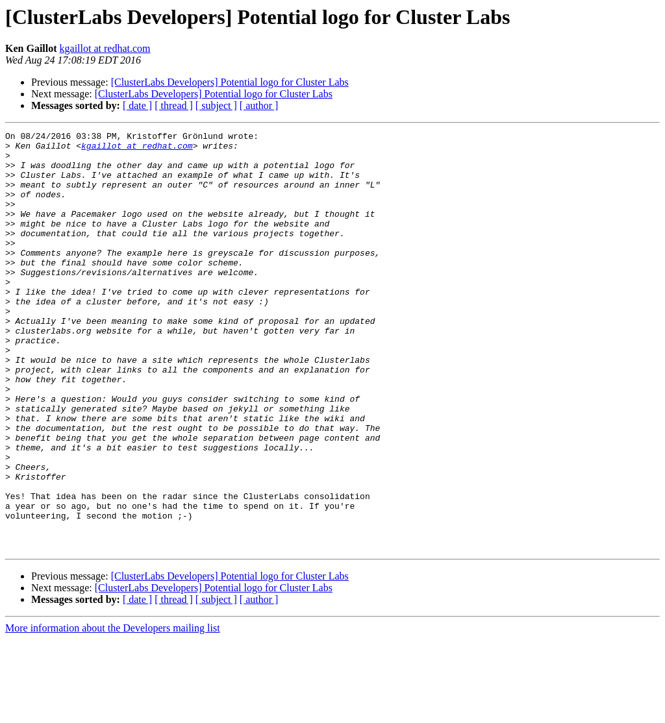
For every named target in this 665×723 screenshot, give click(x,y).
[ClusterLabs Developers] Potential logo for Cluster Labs (230, 82)
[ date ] (137, 105)
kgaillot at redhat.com (105, 48)
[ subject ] (216, 105)
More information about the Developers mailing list (112, 711)
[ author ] (259, 105)
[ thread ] (174, 105)
